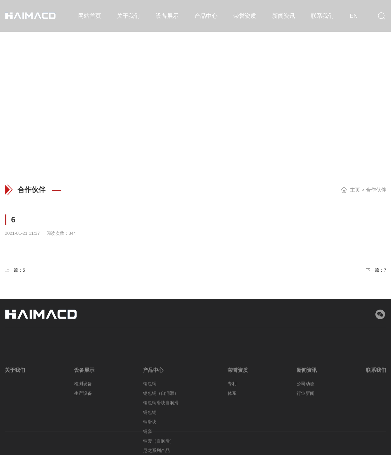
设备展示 (167, 16)
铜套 (147, 449)
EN (354, 16)
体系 (232, 411)
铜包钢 (149, 430)
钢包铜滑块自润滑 (161, 421)
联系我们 (322, 16)
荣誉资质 (244, 16)
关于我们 (128, 16)
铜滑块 (149, 440)
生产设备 (83, 411)
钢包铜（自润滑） (161, 411)
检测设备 (83, 401)
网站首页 (89, 16)
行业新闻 (305, 411)
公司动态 (305, 401)
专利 (232, 401)
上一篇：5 (15, 270)
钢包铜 (149, 401)
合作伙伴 (376, 189)
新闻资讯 (283, 16)
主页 (355, 189)
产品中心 (206, 16)
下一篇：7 (376, 270)
